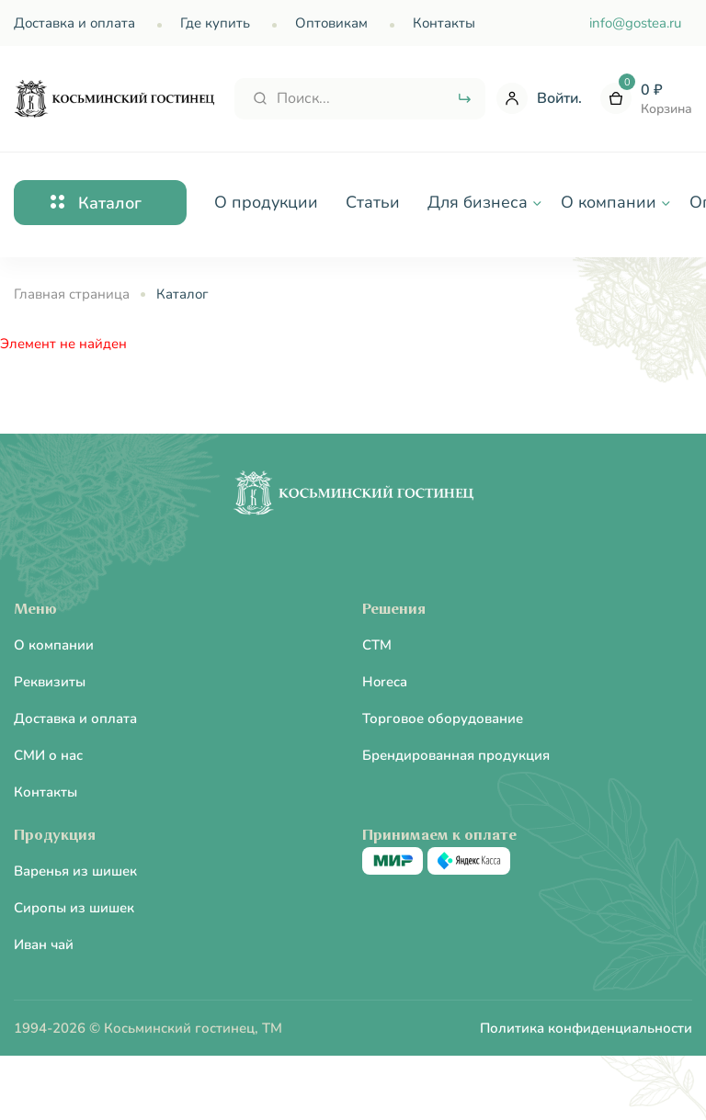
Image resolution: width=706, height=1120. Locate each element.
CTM (377, 645)
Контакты (444, 23)
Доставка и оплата (74, 23)
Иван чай (44, 944)
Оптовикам (331, 23)
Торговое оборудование (442, 718)
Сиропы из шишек (74, 908)
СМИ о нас (48, 755)
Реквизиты (49, 682)
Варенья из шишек (75, 871)
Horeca (384, 682)
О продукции (266, 202)
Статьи (373, 202)
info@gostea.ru (635, 23)
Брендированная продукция (456, 755)
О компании (54, 645)
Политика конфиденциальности (586, 1028)
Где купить (215, 23)
